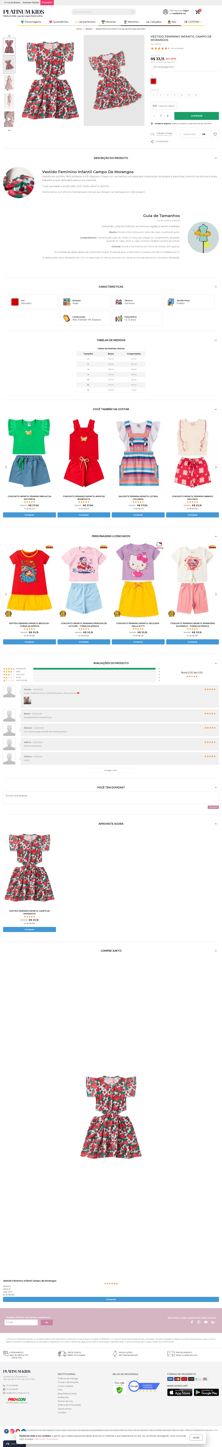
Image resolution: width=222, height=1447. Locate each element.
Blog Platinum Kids (67, 1393)
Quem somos (64, 1408)
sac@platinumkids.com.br (18, 1393)
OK (46, 1322)
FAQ (60, 1389)
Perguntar (213, 807)
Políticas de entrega (68, 1378)
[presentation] (6, 467)
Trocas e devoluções (68, 1382)
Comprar (196, 115)
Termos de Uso (65, 1401)
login (186, 10)
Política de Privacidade (69, 1405)
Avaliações (63, 1397)
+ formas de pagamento (163, 67)
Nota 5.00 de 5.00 (192, 672)
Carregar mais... (111, 770)
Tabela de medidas (163, 106)
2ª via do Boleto (12, 2)
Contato (62, 1412)
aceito (196, 1437)
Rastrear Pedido (31, 2)
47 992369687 (12, 1385)
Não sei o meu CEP (164, 135)
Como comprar (65, 1386)
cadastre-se (179, 13)
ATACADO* (47, 2)
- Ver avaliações (167, 48)
